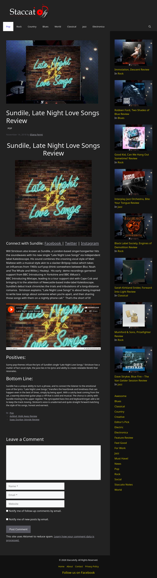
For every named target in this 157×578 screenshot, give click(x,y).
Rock (19, 26)
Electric (119, 427)
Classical (71, 26)
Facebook (53, 243)
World (58, 26)
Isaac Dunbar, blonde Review (24, 419)
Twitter (71, 243)
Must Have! (121, 458)
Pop (8, 26)
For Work (120, 448)
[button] (150, 26)
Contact (79, 566)
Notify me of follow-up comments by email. (35, 511)
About (70, 566)
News (118, 463)
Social (118, 479)
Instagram (90, 243)
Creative (119, 417)
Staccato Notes (124, 484)
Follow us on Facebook (78, 572)
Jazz (84, 26)
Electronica (98, 26)
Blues (45, 26)
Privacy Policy (92, 566)
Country (32, 26)
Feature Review (124, 437)
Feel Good (121, 443)
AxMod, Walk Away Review (23, 416)
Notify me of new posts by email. (29, 519)
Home (61, 566)
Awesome (120, 396)
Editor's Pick (122, 422)
